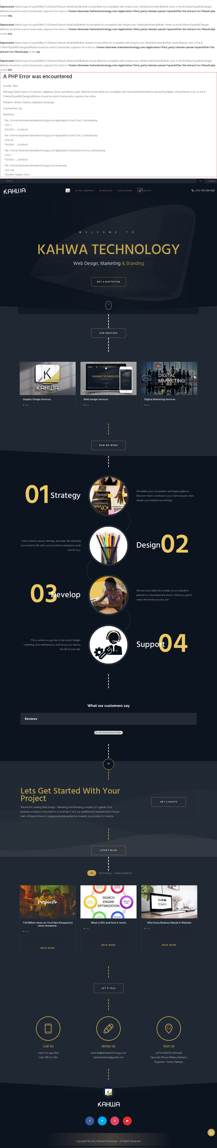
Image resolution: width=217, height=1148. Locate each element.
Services (106, 191)
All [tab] (91, 873)
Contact (9, 181)
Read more (48, 948)
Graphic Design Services (37, 399)
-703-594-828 (203, 191)
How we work (108, 445)
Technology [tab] (105, 873)
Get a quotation (108, 282)
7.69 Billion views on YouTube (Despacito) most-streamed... (48, 924)
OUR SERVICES (108, 333)
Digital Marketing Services (159, 399)
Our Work (125, 191)
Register (212, 181)
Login (200, 181)
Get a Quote (168, 802)
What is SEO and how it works (108, 923)
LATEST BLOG (108, 850)
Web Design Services (95, 399)
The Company (84, 191)
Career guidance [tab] (123, 873)
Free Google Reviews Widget (108, 732)
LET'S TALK (108, 988)
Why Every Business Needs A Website (169, 923)
